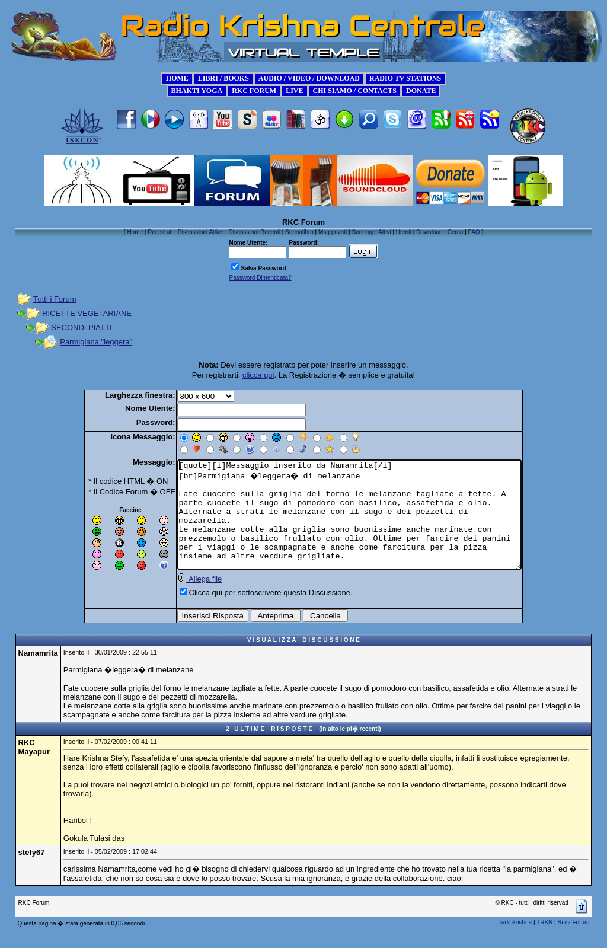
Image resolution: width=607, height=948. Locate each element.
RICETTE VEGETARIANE (87, 313)
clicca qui (258, 375)
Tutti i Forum (54, 299)
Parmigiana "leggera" (96, 341)
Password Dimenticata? (260, 277)
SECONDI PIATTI (81, 327)
